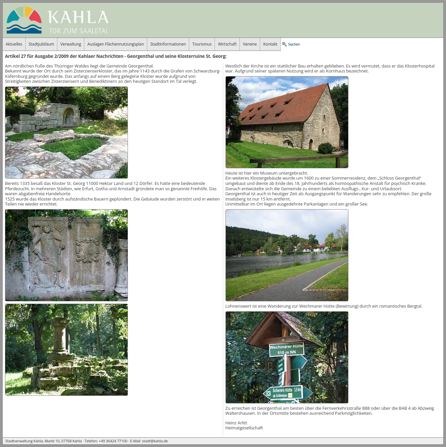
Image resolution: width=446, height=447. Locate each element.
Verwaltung (70, 44)
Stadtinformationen (168, 44)
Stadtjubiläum (41, 44)
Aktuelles (14, 44)
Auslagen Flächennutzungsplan (115, 44)
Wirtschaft (227, 44)
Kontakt (270, 44)
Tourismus (202, 44)
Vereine (250, 44)
